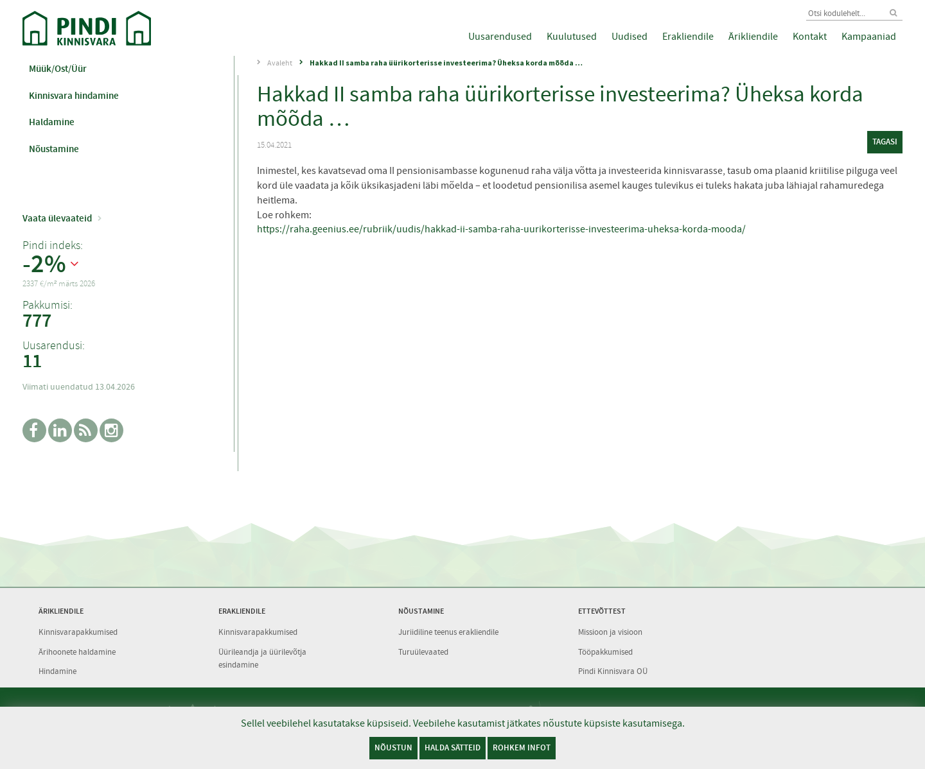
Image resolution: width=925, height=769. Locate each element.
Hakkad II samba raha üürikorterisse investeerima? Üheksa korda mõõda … (446, 62)
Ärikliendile (753, 36)
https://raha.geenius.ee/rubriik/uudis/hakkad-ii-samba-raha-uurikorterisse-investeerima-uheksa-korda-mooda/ (501, 229)
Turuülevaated (423, 651)
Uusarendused (500, 36)
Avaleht (279, 63)
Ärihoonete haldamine (77, 651)
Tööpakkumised (605, 651)
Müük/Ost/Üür (58, 68)
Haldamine (52, 122)
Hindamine (57, 671)
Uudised (630, 36)
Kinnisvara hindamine (74, 95)
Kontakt (810, 36)
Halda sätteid (452, 747)
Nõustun (393, 747)
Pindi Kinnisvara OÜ (613, 671)
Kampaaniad (868, 36)
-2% (44, 264)
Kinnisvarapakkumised (78, 631)
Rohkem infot (522, 747)
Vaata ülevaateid (57, 218)
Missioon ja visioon (610, 631)
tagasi (884, 141)
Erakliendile (688, 36)
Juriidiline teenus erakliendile (448, 631)
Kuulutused (572, 36)
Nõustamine (54, 149)
